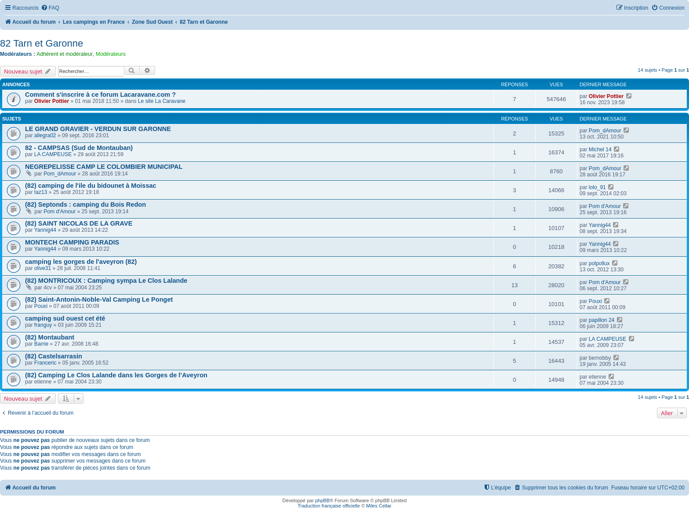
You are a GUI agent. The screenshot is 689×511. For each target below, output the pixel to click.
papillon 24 (602, 320)
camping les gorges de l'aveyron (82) (81, 261)
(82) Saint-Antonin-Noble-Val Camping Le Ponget (99, 299)
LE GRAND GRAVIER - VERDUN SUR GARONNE (98, 128)
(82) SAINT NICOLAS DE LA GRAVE (78, 223)
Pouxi (40, 306)
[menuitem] (50, 8)
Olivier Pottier (51, 101)
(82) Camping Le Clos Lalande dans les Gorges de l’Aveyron (116, 375)
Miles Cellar (378, 505)
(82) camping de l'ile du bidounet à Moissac (90, 185)
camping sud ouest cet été (65, 318)
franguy (43, 325)
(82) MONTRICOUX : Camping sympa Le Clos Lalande (106, 280)
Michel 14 (600, 149)
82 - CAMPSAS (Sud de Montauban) (79, 147)
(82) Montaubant (49, 337)
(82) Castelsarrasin (53, 356)
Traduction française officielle (328, 505)
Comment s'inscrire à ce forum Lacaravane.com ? (100, 94)
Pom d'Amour (60, 211)
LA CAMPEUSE (53, 154)
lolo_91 (597, 187)
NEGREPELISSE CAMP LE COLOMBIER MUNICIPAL (103, 166)
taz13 (40, 192)
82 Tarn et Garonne (41, 43)
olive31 (42, 268)
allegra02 (45, 135)
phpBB (322, 500)
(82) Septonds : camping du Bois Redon (85, 204)
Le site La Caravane (161, 101)
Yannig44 (45, 230)
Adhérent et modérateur (64, 54)
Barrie (41, 344)
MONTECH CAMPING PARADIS (72, 242)
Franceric (45, 363)
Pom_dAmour (605, 131)
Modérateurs (111, 54)
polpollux (599, 263)
